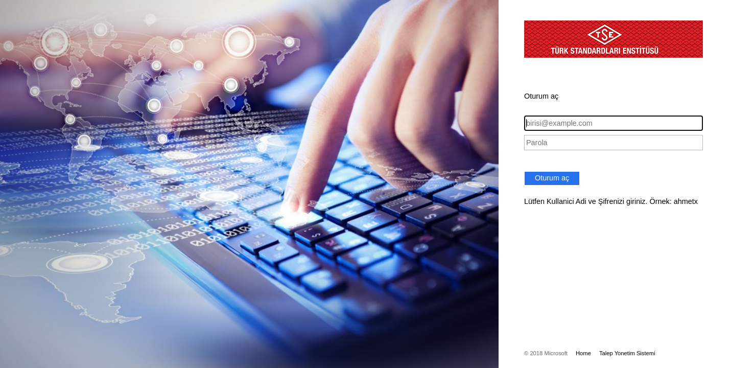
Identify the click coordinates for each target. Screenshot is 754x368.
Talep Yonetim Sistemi (627, 353)
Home (583, 353)
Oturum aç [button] (552, 178)
